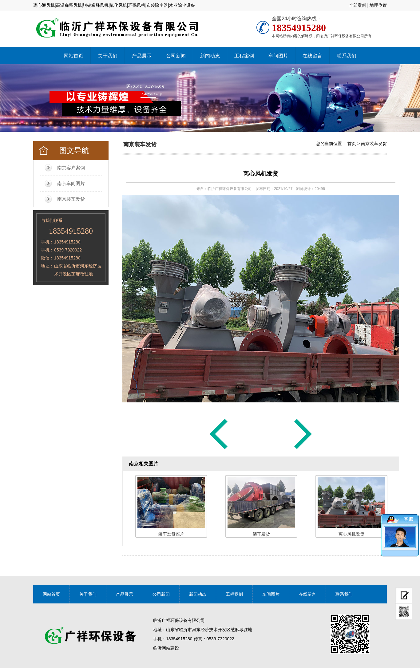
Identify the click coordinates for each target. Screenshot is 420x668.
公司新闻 (176, 55)
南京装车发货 (71, 199)
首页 (351, 143)
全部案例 (357, 5)
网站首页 (73, 55)
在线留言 (312, 55)
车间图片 (278, 55)
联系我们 (346, 55)
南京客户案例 (71, 167)
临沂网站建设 (166, 648)
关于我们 (107, 55)
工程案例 (244, 55)
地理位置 (378, 5)
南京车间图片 (71, 183)
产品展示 (142, 55)
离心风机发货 (260, 173)
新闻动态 (210, 55)
